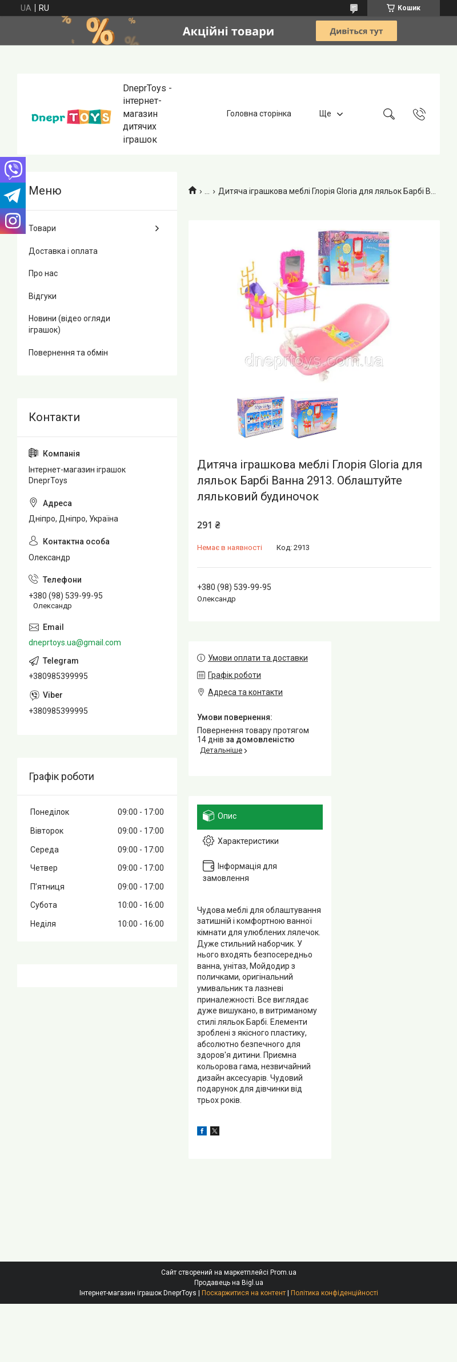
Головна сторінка (259, 113)
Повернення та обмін (68, 352)
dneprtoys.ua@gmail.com (75, 642)
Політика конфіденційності (334, 1293)
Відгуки (43, 296)
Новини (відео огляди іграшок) (69, 324)
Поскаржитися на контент (244, 1293)
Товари (42, 228)
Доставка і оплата (63, 251)
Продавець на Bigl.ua (228, 1283)
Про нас (43, 273)
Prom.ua (283, 1272)
